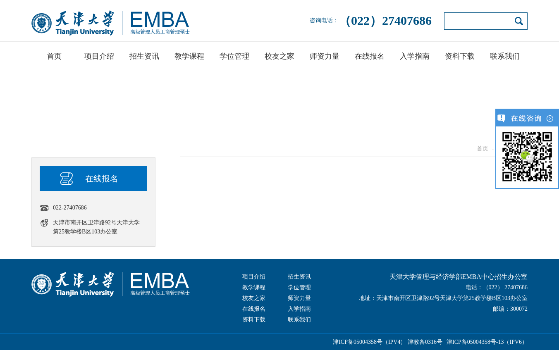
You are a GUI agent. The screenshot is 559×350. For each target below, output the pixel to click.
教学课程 (189, 56)
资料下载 (460, 56)
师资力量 (324, 56)
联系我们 (505, 56)
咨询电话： (371, 20)
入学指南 (415, 56)
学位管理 (234, 56)
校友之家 (279, 56)
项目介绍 (99, 56)
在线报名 (370, 56)
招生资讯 (144, 56)
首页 (54, 56)
